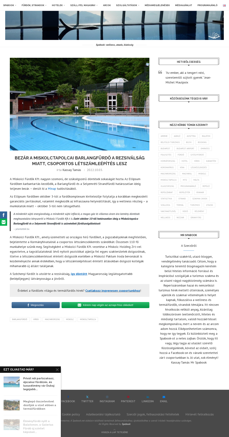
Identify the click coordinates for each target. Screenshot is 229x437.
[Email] (164, 399)
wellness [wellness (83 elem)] (165, 217)
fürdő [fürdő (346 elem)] (181, 155)
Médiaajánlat (183, 5)
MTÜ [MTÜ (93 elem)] (185, 180)
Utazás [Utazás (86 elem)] (209, 205)
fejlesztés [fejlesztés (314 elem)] (166, 155)
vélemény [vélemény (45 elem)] (199, 211)
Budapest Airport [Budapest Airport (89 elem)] (185, 148)
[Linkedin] (148, 399)
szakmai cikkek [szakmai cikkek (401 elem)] (199, 198)
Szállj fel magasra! (82, 5)
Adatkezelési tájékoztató (103, 414)
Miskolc (70, 319)
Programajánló (208, 5)
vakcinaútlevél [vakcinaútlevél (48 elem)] (168, 211)
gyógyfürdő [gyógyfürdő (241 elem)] (197, 155)
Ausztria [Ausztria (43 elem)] (191, 136)
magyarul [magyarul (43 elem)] (187, 173)
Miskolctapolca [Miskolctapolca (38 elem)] (168, 180)
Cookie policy (71, 414)
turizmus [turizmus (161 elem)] (195, 205)
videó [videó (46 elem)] (185, 211)
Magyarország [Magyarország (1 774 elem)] (168, 173)
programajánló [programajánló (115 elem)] (188, 186)
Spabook (8, 5)
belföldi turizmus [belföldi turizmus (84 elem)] (170, 142)
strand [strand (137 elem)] (182, 198)
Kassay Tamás (71, 170)
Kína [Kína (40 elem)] (182, 167)
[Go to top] (114, 432)
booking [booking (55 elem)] (202, 142)
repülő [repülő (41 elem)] (206, 186)
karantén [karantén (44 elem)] (211, 161)
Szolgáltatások (126, 5)
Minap (52, 188)
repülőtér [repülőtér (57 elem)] (184, 192)
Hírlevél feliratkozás (199, 414)
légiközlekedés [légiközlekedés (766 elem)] (199, 167)
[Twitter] (87, 399)
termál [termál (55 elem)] (180, 205)
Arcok (107, 5)
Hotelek (57, 5)
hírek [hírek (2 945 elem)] (197, 161)
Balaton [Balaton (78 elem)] (206, 136)
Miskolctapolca (88, 319)
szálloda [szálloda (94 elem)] (165, 205)
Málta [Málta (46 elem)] (196, 180)
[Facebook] (68, 399)
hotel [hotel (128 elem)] (185, 161)
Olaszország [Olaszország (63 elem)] (167, 186)
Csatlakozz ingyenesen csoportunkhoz (112, 290)
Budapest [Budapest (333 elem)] (165, 148)
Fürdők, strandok (33, 5)
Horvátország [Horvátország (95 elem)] (168, 161)
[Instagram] (107, 399)
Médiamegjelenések (157, 5)
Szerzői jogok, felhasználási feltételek (153, 414)
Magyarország (52, 319)
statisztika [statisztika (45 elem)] (166, 198)
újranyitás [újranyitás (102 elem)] (196, 217)
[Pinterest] (128, 399)
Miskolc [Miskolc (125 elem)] (202, 173)
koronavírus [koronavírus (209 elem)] (167, 167)
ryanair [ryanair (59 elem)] (200, 192)
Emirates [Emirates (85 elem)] (205, 148)
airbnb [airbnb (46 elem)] (164, 136)
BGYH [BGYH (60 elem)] (188, 142)
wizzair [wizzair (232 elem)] (180, 217)
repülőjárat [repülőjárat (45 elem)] (167, 192)
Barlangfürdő (19, 319)
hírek (36, 319)
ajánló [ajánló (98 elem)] (177, 136)
